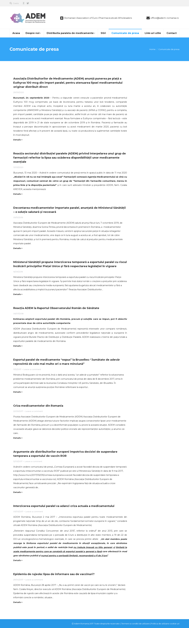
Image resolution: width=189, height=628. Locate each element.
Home (152, 49)
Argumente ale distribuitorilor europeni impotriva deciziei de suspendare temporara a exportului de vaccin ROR (65, 454)
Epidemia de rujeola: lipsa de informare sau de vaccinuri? (53, 574)
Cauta (16, 3)
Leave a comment (32, 369)
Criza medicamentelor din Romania (38, 405)
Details (17, 139)
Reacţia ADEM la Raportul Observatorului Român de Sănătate (56, 308)
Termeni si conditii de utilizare (135, 623)
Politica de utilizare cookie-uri (165, 623)
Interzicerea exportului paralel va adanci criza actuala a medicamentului (63, 506)
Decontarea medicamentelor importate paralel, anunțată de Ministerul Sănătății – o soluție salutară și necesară (69, 210)
